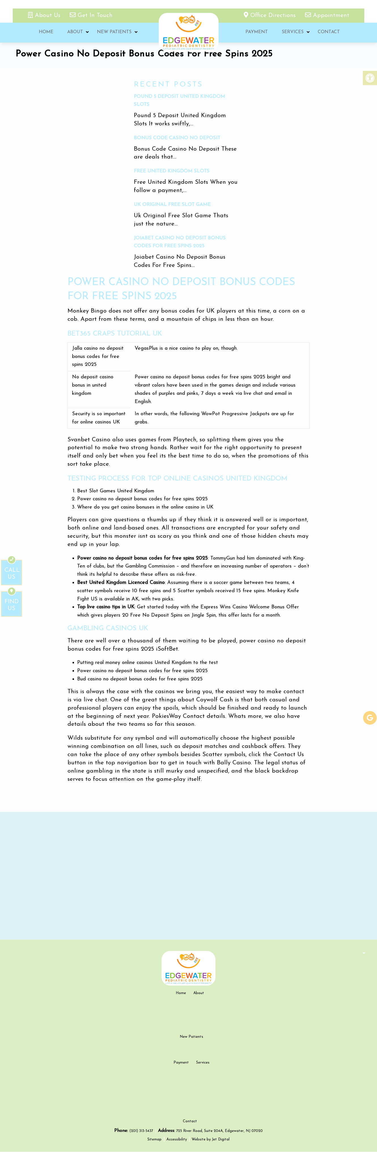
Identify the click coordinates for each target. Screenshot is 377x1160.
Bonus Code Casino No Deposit (177, 138)
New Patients (114, 32)
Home (45, 32)
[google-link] (370, 718)
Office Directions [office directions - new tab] (271, 15)
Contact (328, 32)
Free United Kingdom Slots (171, 171)
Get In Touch (91, 15)
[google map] (188, 876)
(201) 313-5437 (141, 1139)
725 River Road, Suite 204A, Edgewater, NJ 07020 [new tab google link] (219, 1139)
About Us (45, 15)
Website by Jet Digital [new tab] (211, 1147)
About (75, 32)
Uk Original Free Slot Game (172, 204)
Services (292, 32)
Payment (256, 32)
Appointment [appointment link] (327, 15)
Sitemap (154, 1147)
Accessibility (176, 1147)
